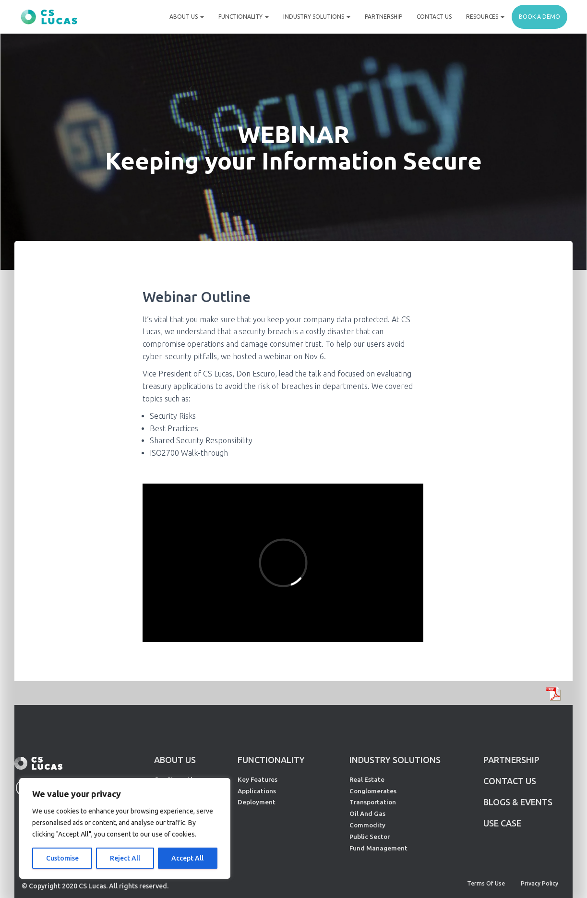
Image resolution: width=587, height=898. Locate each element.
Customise (62, 858)
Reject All (125, 858)
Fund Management (378, 848)
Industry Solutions (316, 16)
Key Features (257, 779)
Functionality (243, 16)
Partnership (383, 16)
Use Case (502, 823)
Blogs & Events (517, 802)
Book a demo (539, 16)
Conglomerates (372, 791)
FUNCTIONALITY (271, 760)
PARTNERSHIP (511, 760)
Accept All (187, 858)
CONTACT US (509, 781)
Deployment (257, 802)
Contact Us (434, 16)
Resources (485, 16)
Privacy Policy (539, 883)
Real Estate (366, 779)
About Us (186, 16)
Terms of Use (486, 883)
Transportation (372, 802)
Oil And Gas (367, 813)
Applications (257, 791)
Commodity (367, 825)
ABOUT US (175, 760)
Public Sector (369, 836)
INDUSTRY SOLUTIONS (395, 760)
